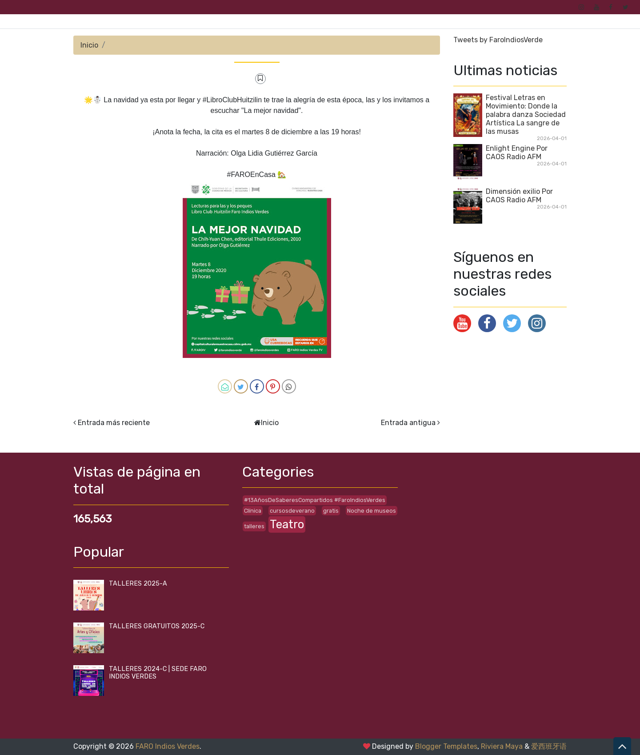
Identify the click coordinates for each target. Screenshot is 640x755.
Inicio (89, 45)
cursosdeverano (292, 510)
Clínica (252, 510)
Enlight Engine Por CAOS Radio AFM (517, 152)
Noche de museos (371, 510)
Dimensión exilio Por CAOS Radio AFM (519, 195)
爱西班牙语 (549, 746)
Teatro (287, 524)
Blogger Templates (446, 746)
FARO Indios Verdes (168, 746)
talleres (254, 526)
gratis (331, 510)
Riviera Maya (502, 746)
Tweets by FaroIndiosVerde (498, 40)
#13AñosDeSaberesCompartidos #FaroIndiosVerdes (314, 500)
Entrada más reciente (114, 422)
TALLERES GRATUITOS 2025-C (156, 626)
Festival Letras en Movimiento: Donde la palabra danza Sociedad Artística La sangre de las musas (526, 114)
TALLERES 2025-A (138, 583)
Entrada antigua (408, 422)
